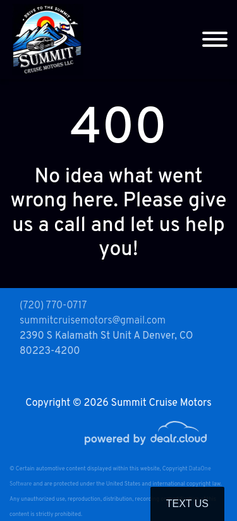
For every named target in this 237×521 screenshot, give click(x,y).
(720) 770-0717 (53, 305)
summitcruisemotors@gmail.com (93, 321)
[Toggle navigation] (215, 39)
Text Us (187, 503)
